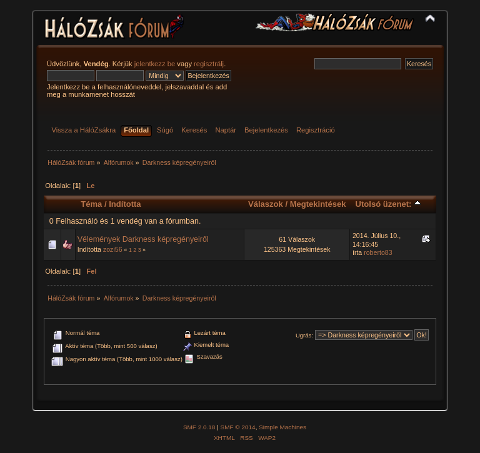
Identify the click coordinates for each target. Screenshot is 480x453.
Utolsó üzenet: (388, 204)
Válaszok (265, 204)
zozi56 (112, 249)
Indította (125, 204)
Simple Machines (282, 427)
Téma (91, 204)
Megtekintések (318, 204)
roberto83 (378, 252)
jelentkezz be (154, 63)
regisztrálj (209, 63)
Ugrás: (304, 335)
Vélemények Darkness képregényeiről (143, 239)
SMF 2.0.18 (199, 427)
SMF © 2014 (238, 427)
